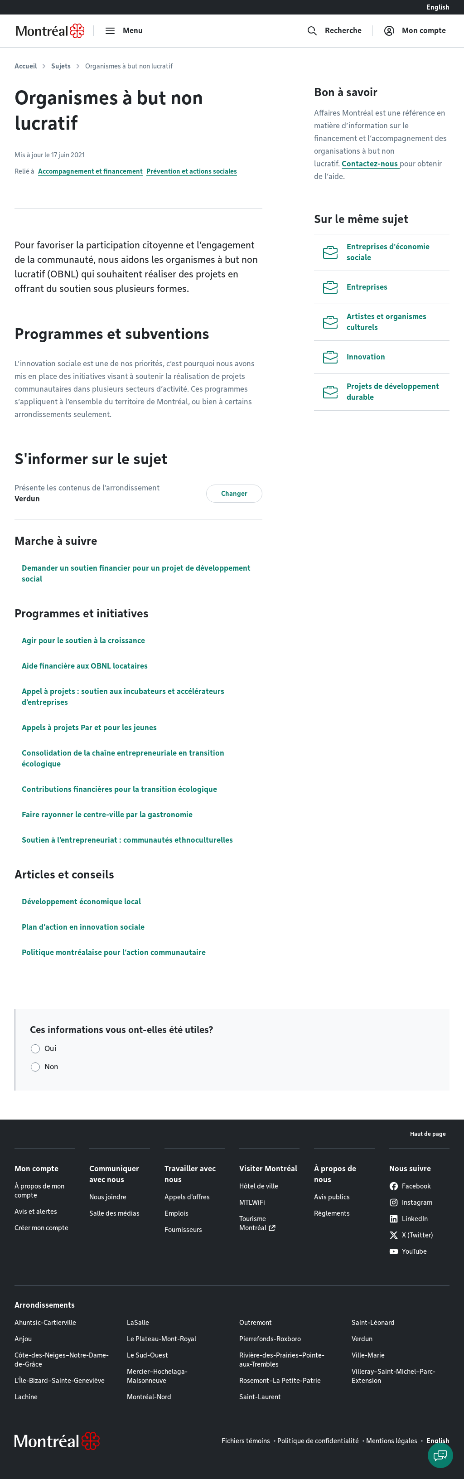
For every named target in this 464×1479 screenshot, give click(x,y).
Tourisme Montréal (252, 1223)
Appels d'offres (187, 1197)
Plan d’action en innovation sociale (83, 927)
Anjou (23, 1339)
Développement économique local (81, 901)
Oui (50, 1048)
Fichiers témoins (246, 1441)
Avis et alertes (35, 1211)
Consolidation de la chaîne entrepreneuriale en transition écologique (123, 758)
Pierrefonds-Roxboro (270, 1339)
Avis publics (332, 1197)
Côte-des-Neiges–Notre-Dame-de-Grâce (61, 1360)
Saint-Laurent (260, 1397)
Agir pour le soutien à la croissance (83, 640)
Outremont (255, 1322)
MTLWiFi (252, 1202)
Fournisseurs (183, 1229)
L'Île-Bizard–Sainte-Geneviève (59, 1380)
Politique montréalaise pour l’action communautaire (114, 952)
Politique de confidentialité (318, 1441)
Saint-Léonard (373, 1322)
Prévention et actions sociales (191, 171)
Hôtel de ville (258, 1186)
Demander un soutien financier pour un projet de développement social (136, 573)
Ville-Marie (368, 1355)
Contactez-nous (371, 164)
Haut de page (428, 1133)
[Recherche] (334, 31)
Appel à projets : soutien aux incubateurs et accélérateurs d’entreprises (123, 697)
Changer (234, 493)
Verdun (362, 1339)
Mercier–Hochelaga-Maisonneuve (157, 1376)
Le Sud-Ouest (147, 1355)
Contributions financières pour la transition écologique (119, 789)
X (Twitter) (411, 1235)
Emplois (176, 1213)
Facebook (410, 1186)
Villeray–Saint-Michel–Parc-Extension (393, 1376)
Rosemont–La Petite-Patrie (280, 1380)
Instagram (410, 1202)
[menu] (123, 31)
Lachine (26, 1397)
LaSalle (138, 1322)
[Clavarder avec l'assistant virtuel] (440, 1455)
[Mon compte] (415, 31)
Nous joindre (107, 1197)
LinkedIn (408, 1218)
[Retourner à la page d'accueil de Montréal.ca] (50, 31)
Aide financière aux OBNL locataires (85, 666)
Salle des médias (114, 1213)
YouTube (408, 1251)
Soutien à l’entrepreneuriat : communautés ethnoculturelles (127, 840)
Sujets (61, 66)
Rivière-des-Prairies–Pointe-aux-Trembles (281, 1360)
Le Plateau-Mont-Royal (161, 1339)
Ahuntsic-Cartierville (45, 1322)
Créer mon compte (41, 1228)
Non (51, 1066)
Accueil (25, 66)
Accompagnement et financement (90, 171)
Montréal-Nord (149, 1397)
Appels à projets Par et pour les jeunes (89, 727)
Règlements (332, 1213)
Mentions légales (391, 1441)
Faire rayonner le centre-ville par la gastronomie (107, 814)
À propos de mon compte (39, 1191)
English (438, 7)
